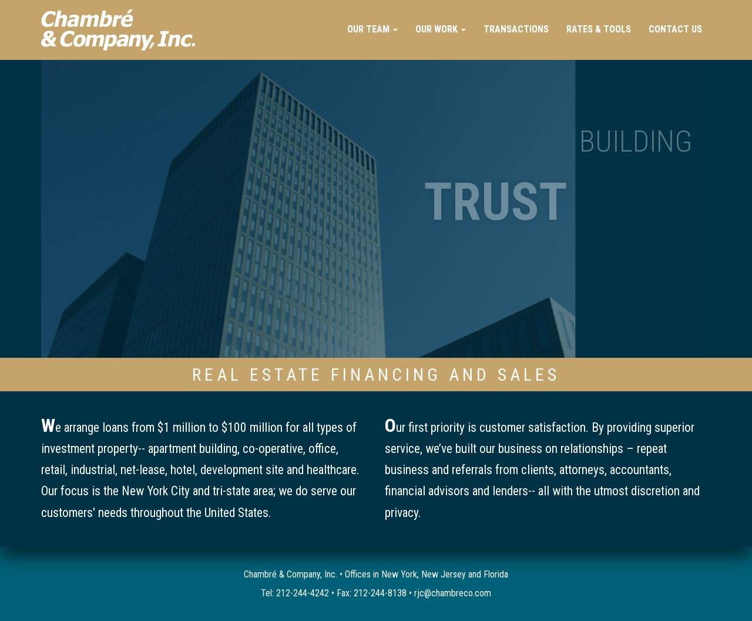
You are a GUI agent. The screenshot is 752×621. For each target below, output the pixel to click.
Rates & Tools (598, 29)
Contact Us (675, 29)
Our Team (372, 29)
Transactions (516, 29)
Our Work (440, 29)
